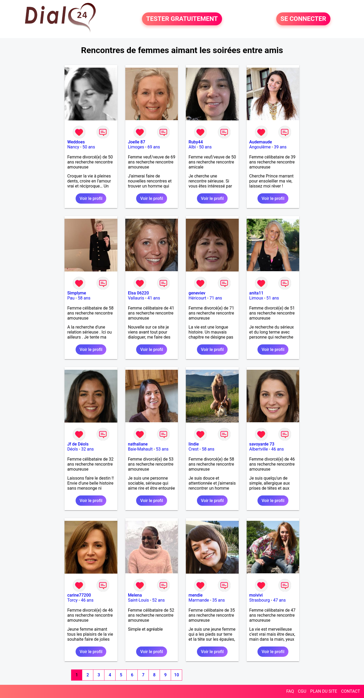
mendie (195, 595)
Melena (135, 595)
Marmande (198, 600)
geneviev (196, 293)
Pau (71, 298)
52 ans (158, 600)
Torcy (72, 600)
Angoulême (260, 146)
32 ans (87, 449)
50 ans (88, 146)
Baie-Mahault (140, 449)
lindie (193, 444)
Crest (193, 449)
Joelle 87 (136, 141)
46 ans (277, 449)
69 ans (154, 146)
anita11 (256, 293)
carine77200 (79, 595)
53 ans (162, 449)
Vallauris (136, 298)
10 (176, 674)
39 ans (280, 146)
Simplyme (76, 293)
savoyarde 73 (261, 444)
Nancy (73, 146)
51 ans (272, 298)
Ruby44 (195, 141)
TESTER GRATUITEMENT (182, 19)
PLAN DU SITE (323, 691)
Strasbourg (259, 600)
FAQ (290, 691)
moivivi (256, 595)
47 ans (279, 600)
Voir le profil (91, 198)
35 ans (218, 600)
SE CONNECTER (303, 19)
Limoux (256, 298)
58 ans (84, 298)
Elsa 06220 (138, 293)
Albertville (258, 449)
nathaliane (138, 444)
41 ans (154, 298)
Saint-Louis (138, 600)
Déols (72, 449)
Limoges (136, 146)
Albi (192, 146)
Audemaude (260, 141)
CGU (302, 691)
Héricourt (197, 298)
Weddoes (76, 141)
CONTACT (350, 691)
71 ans (215, 298)
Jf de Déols (77, 444)
